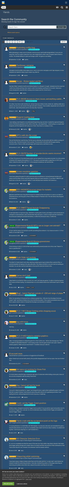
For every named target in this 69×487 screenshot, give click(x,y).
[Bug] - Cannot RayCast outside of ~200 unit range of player (39, 293)
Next (20, 41)
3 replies (25, 147)
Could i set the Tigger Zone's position (31, 403)
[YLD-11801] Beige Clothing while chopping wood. (36, 311)
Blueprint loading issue (25, 117)
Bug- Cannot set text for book (28, 385)
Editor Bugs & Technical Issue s (33, 440)
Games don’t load (23, 275)
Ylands (6, 12)
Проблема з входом (25, 65)
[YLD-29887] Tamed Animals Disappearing (33, 208)
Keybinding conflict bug (25, 48)
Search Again (61, 27)
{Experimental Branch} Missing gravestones (32, 241)
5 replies (24, 251)
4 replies (23, 183)
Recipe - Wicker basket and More (29, 81)
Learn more (28, 479)
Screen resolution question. (27, 171)
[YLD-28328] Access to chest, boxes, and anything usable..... (39, 99)
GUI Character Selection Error (28, 439)
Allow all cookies (8, 483)
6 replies (24, 129)
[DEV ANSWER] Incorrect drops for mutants (33, 190)
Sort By (63, 41)
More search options (14, 32)
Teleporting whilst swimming (27, 456)
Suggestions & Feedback (37, 355)
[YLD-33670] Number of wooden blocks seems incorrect (38, 153)
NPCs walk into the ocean (26, 135)
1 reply (24, 269)
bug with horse (22, 322)
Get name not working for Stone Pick (31, 369)
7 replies (22, 111)
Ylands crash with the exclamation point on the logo (36, 421)
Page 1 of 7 (29, 41)
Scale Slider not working (26, 257)
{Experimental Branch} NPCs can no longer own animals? (37, 225)
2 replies (25, 59)
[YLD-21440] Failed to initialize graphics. (32, 336)
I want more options (22, 483)
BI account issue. (16, 354)
